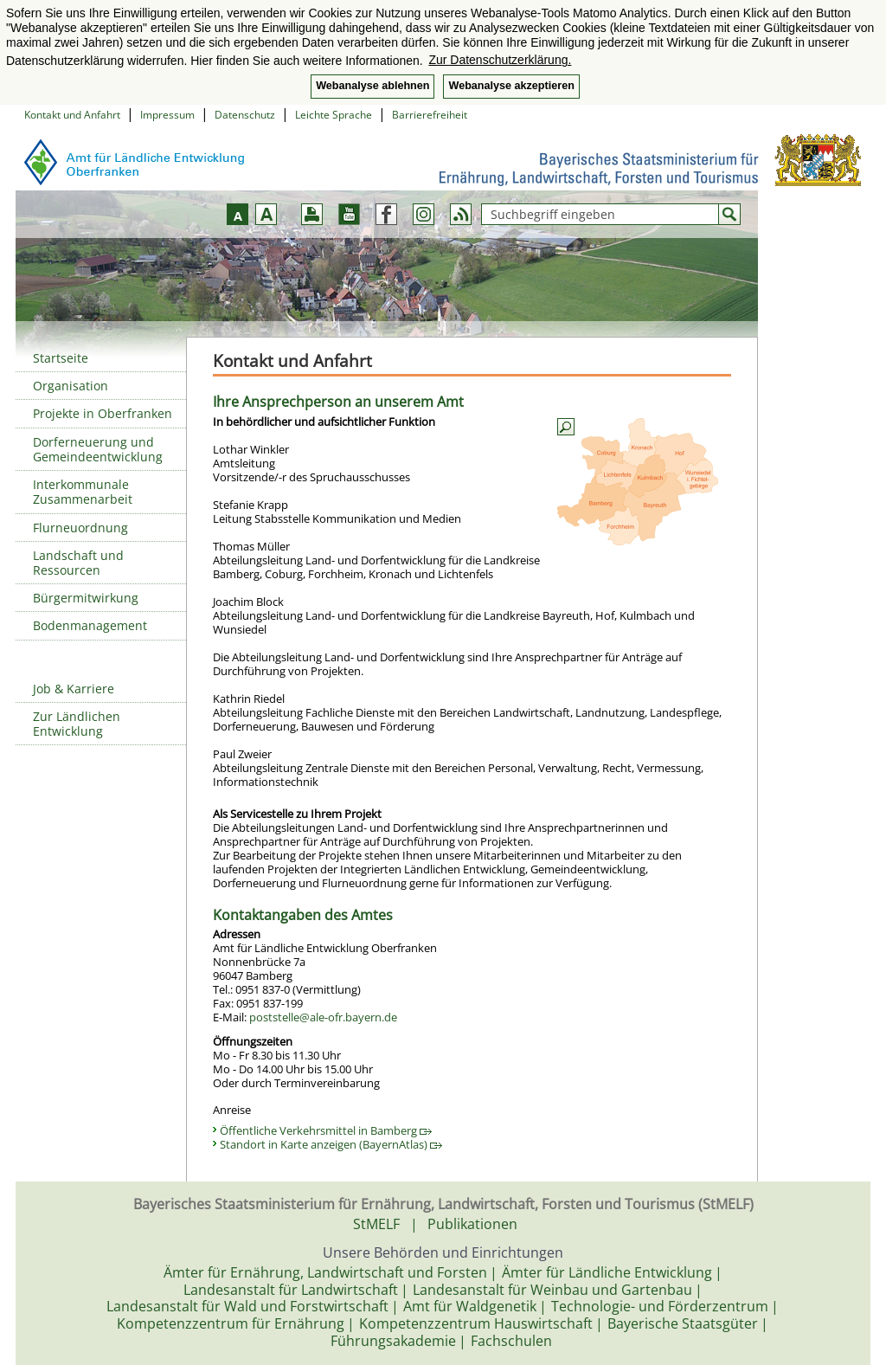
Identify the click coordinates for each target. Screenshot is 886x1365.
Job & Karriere (73, 688)
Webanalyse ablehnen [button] (372, 86)
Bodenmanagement (90, 625)
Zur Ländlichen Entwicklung (76, 723)
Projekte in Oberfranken (102, 413)
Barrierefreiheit (429, 114)
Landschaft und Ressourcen (78, 562)
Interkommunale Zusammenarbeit (82, 491)
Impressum (167, 114)
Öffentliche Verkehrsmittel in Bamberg (326, 1130)
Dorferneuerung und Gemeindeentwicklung (98, 449)
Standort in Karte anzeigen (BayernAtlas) (331, 1144)
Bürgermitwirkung (85, 597)
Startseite (60, 358)
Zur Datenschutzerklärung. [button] (499, 60)
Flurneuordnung (80, 527)
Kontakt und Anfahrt (72, 114)
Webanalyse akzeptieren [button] (511, 86)
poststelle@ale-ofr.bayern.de (323, 1017)
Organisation (70, 385)
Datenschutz (245, 114)
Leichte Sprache (333, 114)
